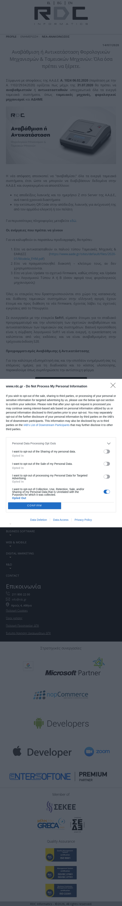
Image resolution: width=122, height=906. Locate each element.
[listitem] (61, 443)
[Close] (114, 386)
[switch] (107, 451)
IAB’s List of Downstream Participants (47, 424)
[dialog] (61, 453)
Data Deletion (38, 519)
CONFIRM (34, 505)
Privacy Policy (83, 519)
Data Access (60, 519)
